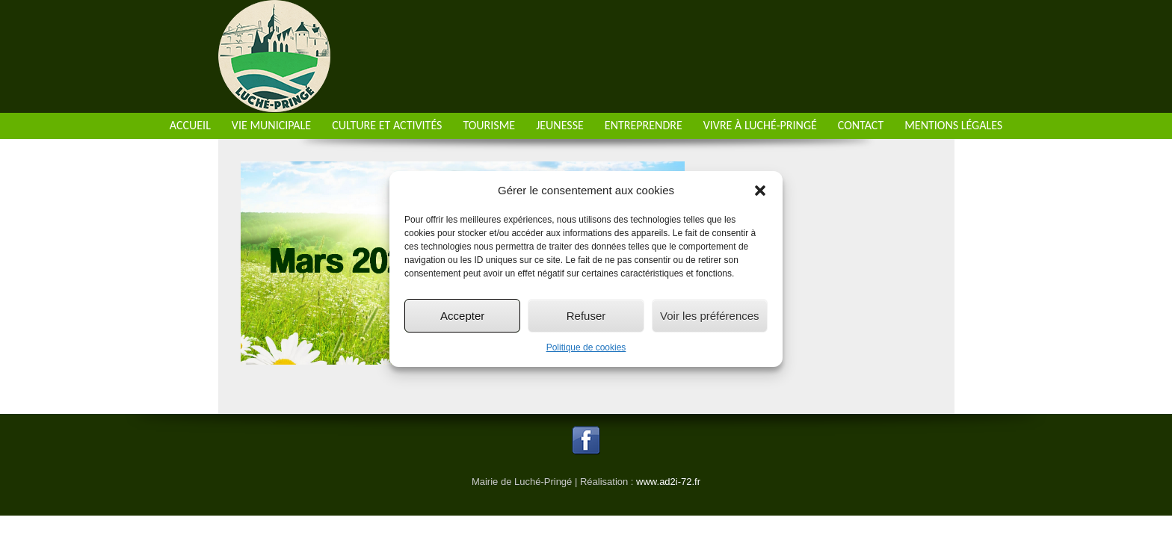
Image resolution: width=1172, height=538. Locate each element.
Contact (860, 125)
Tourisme (489, 125)
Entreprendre (643, 125)
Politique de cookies (586, 347)
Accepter (462, 315)
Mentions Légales (953, 125)
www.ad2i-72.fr (668, 481)
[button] (760, 190)
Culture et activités (387, 125)
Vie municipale (271, 125)
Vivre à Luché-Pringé (760, 125)
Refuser (586, 315)
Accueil (190, 125)
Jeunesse (560, 125)
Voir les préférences (709, 315)
